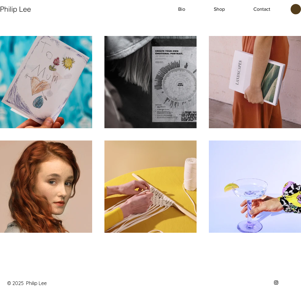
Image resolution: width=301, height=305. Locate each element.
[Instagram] (276, 282)
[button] (296, 9)
